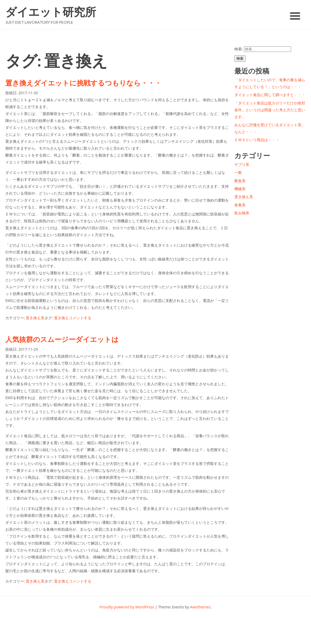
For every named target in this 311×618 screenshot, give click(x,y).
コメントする (80, 317)
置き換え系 (35, 317)
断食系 (240, 180)
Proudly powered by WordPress (126, 606)
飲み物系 (241, 212)
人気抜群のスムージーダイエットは (62, 339)
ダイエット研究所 (50, 11)
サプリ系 (241, 164)
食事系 (240, 204)
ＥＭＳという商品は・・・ (256, 139)
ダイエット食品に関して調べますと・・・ (269, 94)
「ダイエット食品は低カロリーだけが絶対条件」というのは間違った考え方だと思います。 (269, 109)
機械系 (240, 188)
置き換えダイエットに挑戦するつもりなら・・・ (83, 83)
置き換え (61, 317)
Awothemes (200, 606)
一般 (238, 172)
